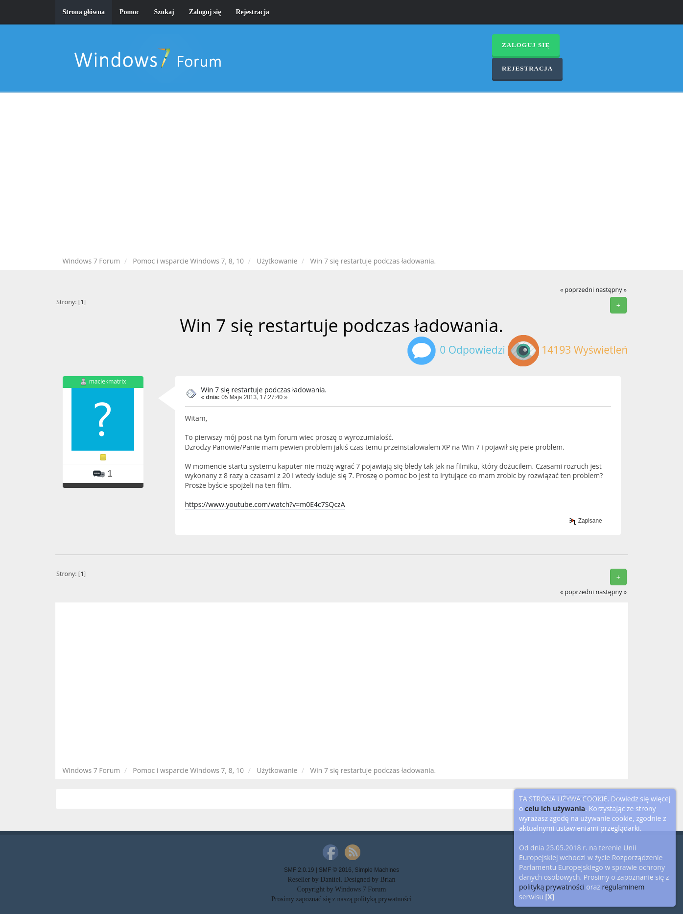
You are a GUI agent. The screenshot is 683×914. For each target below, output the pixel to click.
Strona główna (84, 12)
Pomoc (129, 12)
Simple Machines (377, 869)
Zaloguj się (205, 12)
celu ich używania (555, 808)
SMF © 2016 (335, 869)
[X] (550, 896)
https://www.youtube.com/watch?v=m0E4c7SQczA (265, 504)
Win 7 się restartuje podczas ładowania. (264, 389)
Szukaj (164, 12)
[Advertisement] (341, 176)
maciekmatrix (107, 381)
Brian (387, 879)
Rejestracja (252, 12)
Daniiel (330, 879)
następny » (611, 290)
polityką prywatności (552, 886)
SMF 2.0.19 (299, 869)
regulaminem (623, 886)
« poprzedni (577, 290)
